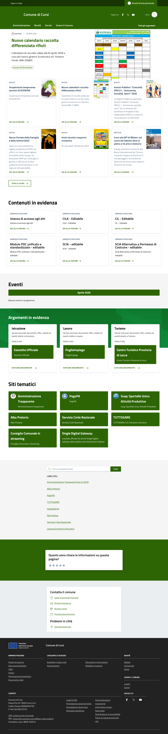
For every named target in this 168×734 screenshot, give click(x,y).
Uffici (10, 669)
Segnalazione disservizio (77, 707)
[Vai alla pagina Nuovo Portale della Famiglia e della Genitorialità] (18, 171)
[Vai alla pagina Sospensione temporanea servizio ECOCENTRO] (18, 121)
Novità (37, 25)
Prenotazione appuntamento (79, 703)
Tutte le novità (20, 183)
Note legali (100, 710)
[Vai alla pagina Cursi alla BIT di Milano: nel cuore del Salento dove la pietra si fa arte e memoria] (123, 171)
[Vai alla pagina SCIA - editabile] (72, 259)
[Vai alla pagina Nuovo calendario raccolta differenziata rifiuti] (70, 121)
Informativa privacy (103, 707)
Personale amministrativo (19, 676)
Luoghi (127, 684)
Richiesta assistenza (75, 710)
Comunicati (129, 665)
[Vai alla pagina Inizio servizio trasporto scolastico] (70, 171)
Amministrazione (21, 25)
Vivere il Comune (64, 25)
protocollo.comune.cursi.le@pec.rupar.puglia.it (33, 718)
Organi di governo (16, 662)
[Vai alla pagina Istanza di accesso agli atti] (20, 227)
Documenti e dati (15, 679)
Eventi (127, 687)
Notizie (127, 662)
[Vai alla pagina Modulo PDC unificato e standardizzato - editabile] (20, 259)
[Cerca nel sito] (154, 14)
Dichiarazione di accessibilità (107, 714)
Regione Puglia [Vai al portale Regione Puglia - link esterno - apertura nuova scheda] (16, 3)
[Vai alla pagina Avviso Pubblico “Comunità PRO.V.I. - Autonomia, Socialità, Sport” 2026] (123, 121)
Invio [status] (116, 468)
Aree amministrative (17, 665)
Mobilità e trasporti (94, 665)
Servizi (48, 25)
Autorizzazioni (53, 665)
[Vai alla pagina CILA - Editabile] (72, 227)
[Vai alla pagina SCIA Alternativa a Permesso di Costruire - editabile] (125, 259)
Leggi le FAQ (71, 700)
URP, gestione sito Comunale (21, 715)
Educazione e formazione (97, 662)
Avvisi (126, 669)
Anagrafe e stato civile (56, 662)
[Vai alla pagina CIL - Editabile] (125, 227)
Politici (11, 672)
